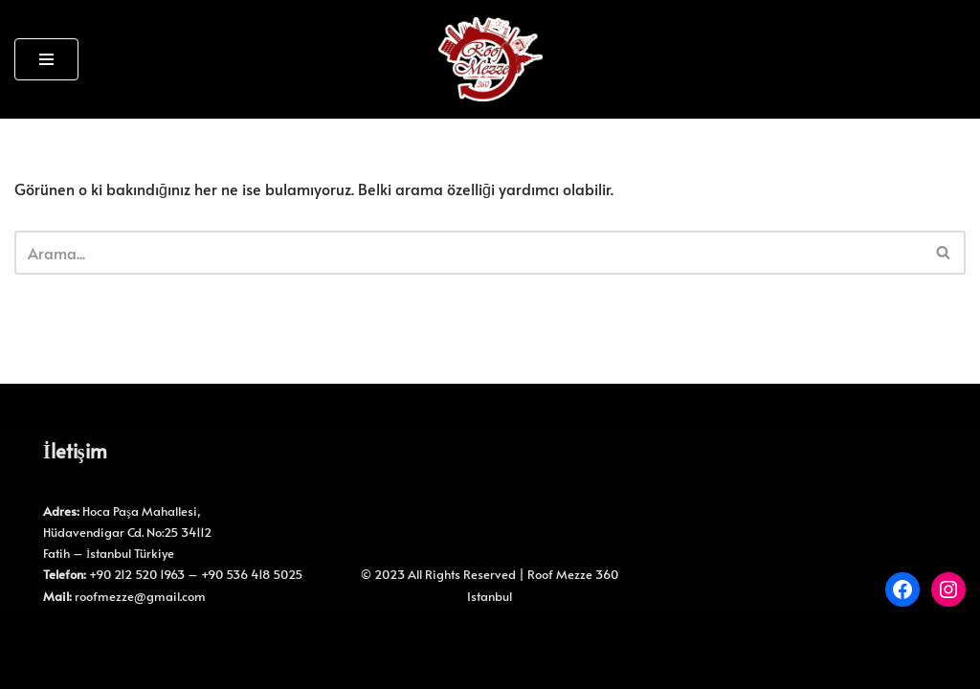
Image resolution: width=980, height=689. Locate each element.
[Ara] (468, 253)
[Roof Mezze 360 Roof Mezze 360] (490, 59)
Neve (32, 638)
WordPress (101, 638)
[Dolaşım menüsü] (46, 59)
